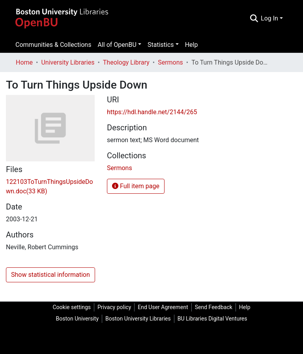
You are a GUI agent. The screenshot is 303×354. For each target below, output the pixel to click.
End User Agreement (163, 307)
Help (191, 44)
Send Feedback (213, 307)
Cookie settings (71, 307)
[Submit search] (254, 18)
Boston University (77, 318)
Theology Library (126, 62)
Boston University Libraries (138, 318)
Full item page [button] (135, 186)
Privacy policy (114, 307)
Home (24, 62)
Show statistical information (50, 274)
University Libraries (67, 62)
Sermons (170, 62)
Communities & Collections (53, 44)
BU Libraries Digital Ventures (212, 318)
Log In (269, 18)
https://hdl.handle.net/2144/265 (152, 112)
